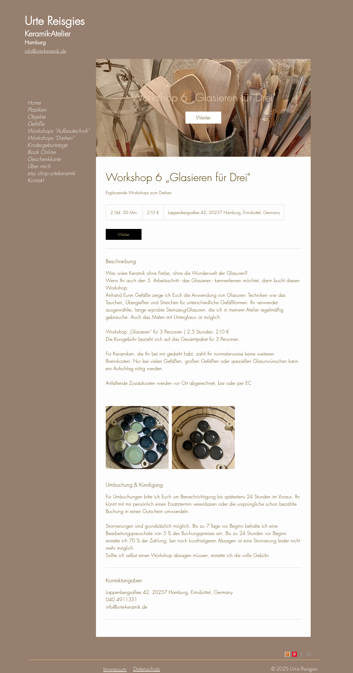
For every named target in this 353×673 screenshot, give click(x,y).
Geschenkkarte (44, 159)
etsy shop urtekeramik (51, 173)
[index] (287, 654)
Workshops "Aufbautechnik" (58, 130)
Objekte (36, 116)
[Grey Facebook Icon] (301, 654)
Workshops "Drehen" (50, 137)
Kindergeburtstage (47, 145)
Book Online (41, 152)
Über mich (38, 166)
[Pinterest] (294, 654)
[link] (203, 118)
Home (34, 102)
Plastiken (36, 109)
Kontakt (35, 180)
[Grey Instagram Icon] (308, 654)
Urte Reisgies (55, 21)
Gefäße (35, 123)
